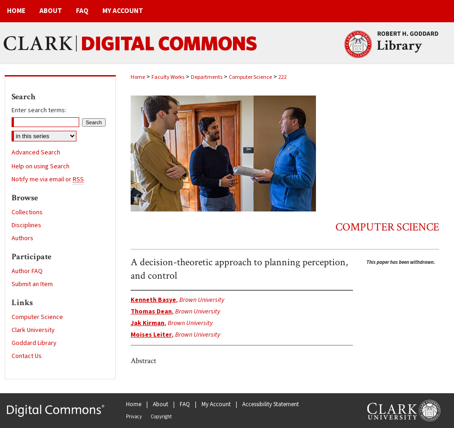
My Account (216, 404)
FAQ (185, 404)
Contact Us (27, 356)
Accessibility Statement (270, 404)
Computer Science (250, 77)
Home (138, 77)
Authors (22, 238)
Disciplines (26, 225)
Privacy (134, 416)
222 (282, 77)
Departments (206, 77)
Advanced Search (36, 152)
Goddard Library (34, 343)
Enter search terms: (39, 110)
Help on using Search (40, 166)
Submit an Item (32, 284)
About (160, 404)
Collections (27, 212)
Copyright (161, 416)
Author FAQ (27, 271)
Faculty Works (167, 77)
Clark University (33, 330)
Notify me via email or (48, 179)
